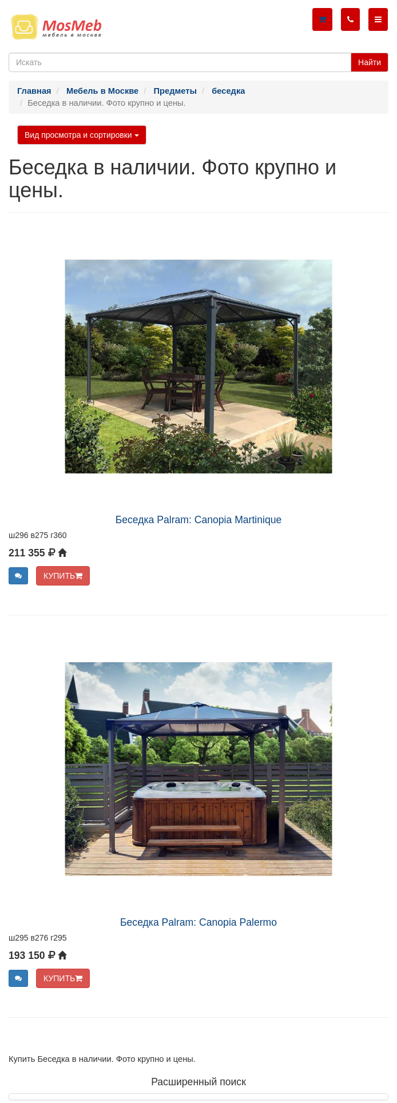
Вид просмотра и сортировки (82, 135)
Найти (369, 62)
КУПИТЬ (62, 575)
